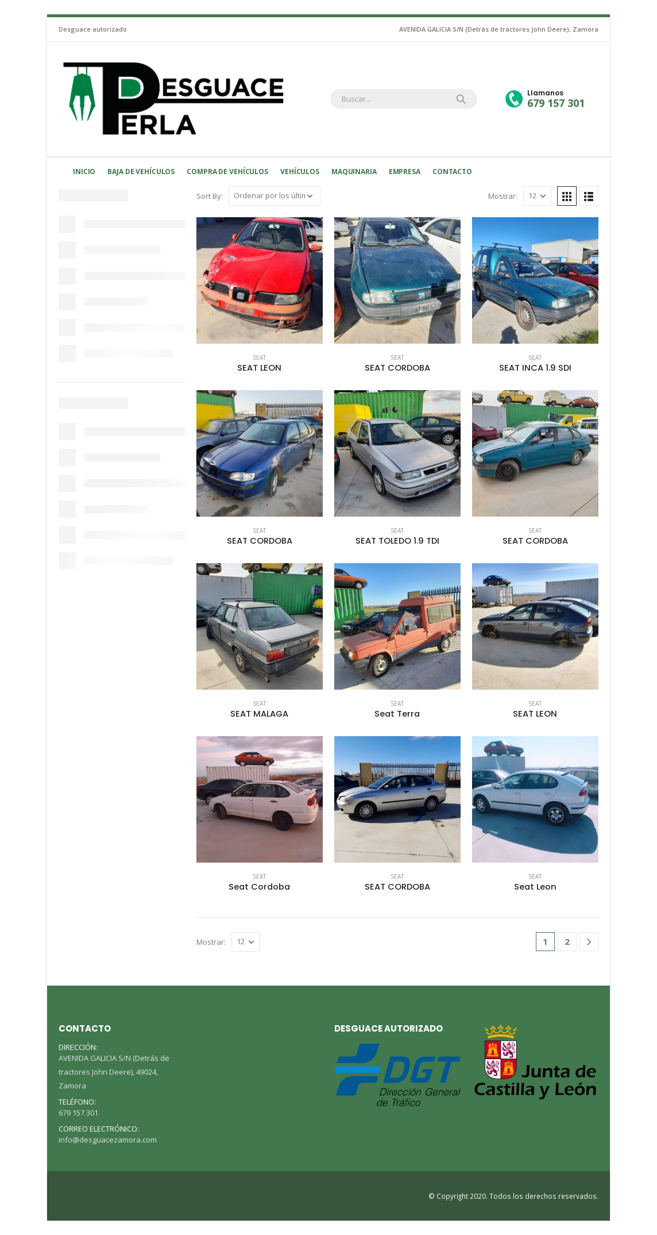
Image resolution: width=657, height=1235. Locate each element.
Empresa (404, 171)
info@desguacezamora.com (108, 1139)
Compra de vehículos (227, 171)
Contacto (452, 171)
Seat (259, 357)
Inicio (84, 171)
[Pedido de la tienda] (274, 196)
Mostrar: (502, 196)
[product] (259, 280)
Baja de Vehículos (141, 171)
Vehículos (299, 171)
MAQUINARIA (354, 171)
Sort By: (209, 196)
